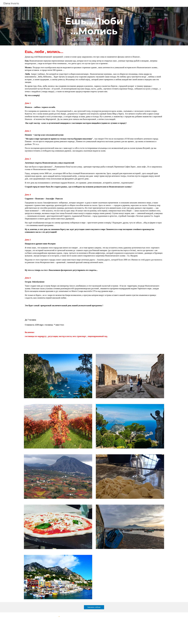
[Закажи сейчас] (94, 607)
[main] (94, 26)
